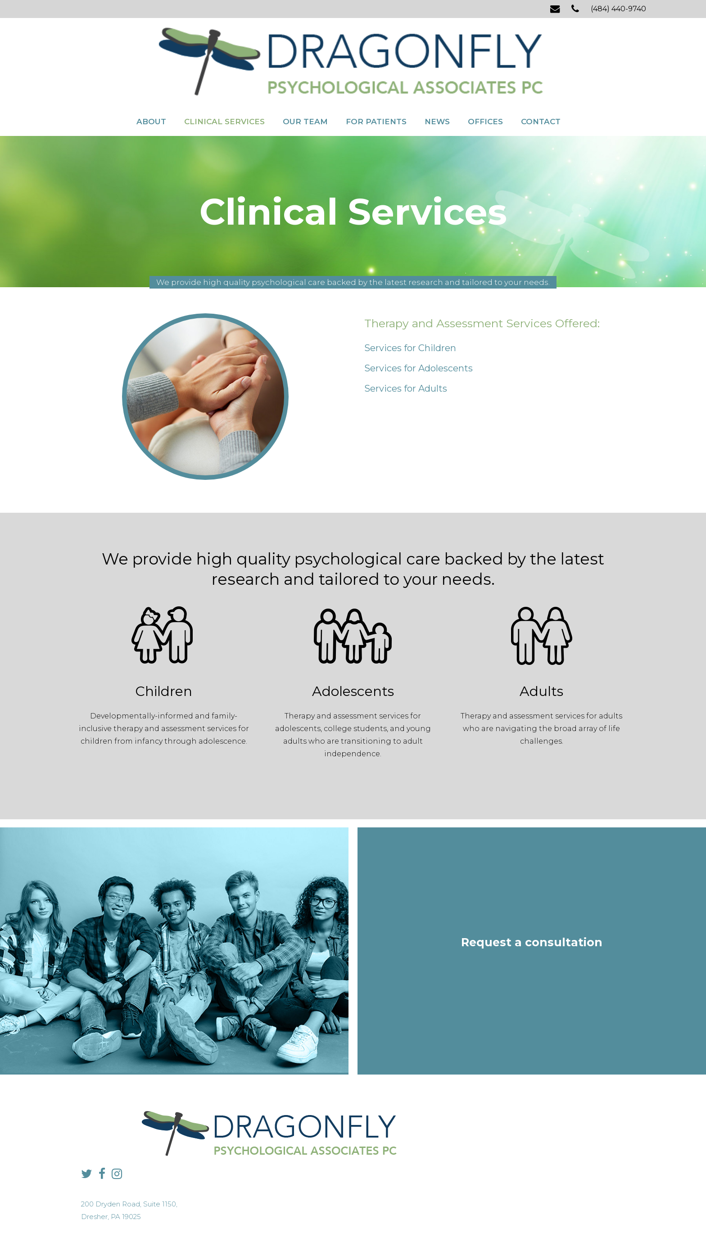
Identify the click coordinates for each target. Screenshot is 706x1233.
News (437, 75)
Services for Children (410, 308)
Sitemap (332, 1208)
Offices (485, 75)
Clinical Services (224, 75)
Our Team (305, 75)
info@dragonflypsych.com (499, 1146)
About (151, 75)
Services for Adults (405, 348)
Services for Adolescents (418, 328)
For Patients (376, 75)
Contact (541, 75)
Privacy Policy (299, 1208)
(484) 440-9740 (618, 9)
